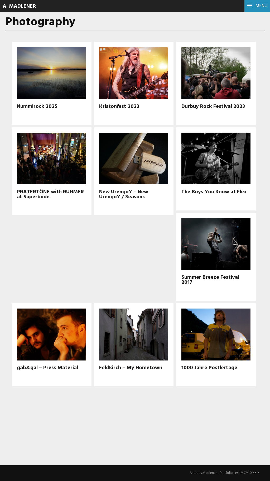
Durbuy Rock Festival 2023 (213, 106)
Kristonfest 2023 (119, 106)
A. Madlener (19, 6)
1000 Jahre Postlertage (209, 368)
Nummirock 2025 (37, 106)
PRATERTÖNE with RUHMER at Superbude (50, 194)
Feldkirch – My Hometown (130, 368)
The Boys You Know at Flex (214, 192)
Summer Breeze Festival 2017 (210, 280)
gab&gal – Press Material (47, 368)
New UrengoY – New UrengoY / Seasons (123, 194)
